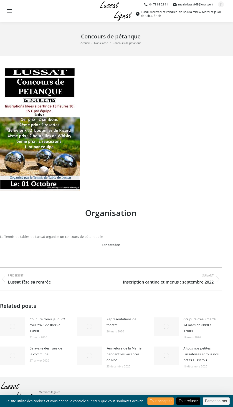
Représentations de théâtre (121, 322)
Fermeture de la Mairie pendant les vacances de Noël (124, 354)
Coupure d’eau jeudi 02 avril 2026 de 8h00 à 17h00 (47, 325)
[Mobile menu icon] (9, 11)
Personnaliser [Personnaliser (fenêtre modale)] (216, 401)
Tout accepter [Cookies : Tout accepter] (161, 401)
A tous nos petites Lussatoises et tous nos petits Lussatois (201, 354)
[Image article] (12, 326)
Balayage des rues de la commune (46, 351)
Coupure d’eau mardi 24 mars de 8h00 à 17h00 (199, 325)
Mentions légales (49, 392)
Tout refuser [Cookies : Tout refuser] (188, 401)
